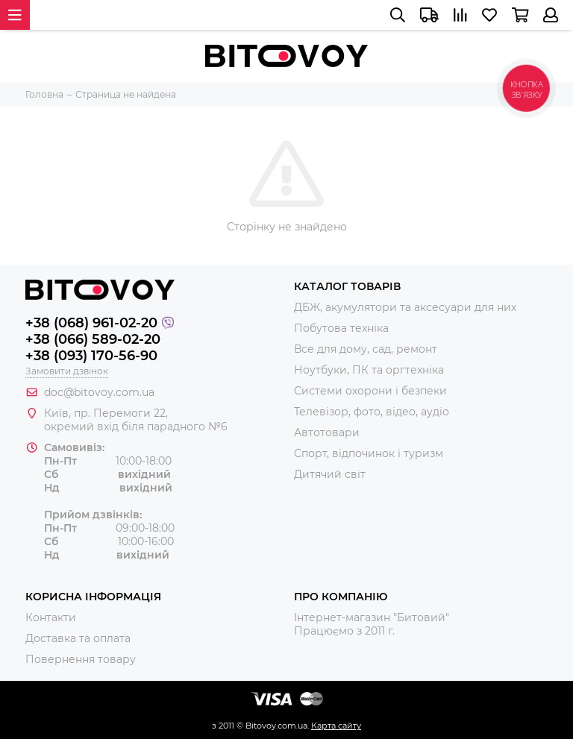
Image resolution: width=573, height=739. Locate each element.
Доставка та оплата (78, 638)
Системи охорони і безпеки (370, 390)
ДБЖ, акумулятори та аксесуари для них (405, 307)
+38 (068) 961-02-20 (91, 323)
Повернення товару (80, 659)
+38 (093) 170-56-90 (91, 356)
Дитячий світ (330, 474)
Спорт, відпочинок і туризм (368, 453)
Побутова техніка (341, 328)
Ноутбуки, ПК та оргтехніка (369, 370)
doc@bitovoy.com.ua (99, 392)
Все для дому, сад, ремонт (365, 349)
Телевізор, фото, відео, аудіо (371, 411)
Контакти (50, 617)
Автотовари (327, 432)
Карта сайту (336, 725)
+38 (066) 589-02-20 (92, 339)
